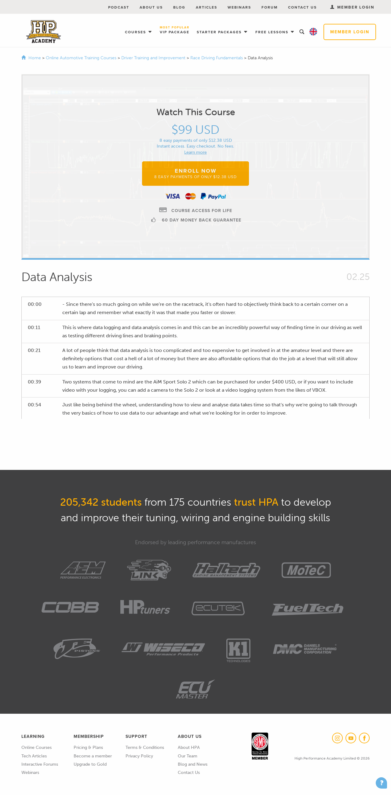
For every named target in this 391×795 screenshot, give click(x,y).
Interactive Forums (39, 764)
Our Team (187, 756)
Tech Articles (34, 756)
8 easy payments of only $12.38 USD (195, 140)
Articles (206, 7)
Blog (179, 7)
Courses (136, 32)
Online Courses (36, 747)
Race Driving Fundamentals (217, 57)
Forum (269, 7)
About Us (151, 7)
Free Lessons (272, 32)
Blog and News (192, 764)
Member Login (349, 32)
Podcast (118, 7)
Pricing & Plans (88, 747)
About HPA (189, 747)
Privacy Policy (139, 756)
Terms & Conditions (145, 747)
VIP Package (174, 30)
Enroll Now (195, 173)
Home (34, 57)
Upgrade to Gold (90, 764)
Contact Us (302, 7)
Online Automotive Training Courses (82, 57)
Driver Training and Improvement (154, 57)
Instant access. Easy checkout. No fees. (195, 146)
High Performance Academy (43, 32)
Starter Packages (220, 32)
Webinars (239, 7)
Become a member (93, 756)
